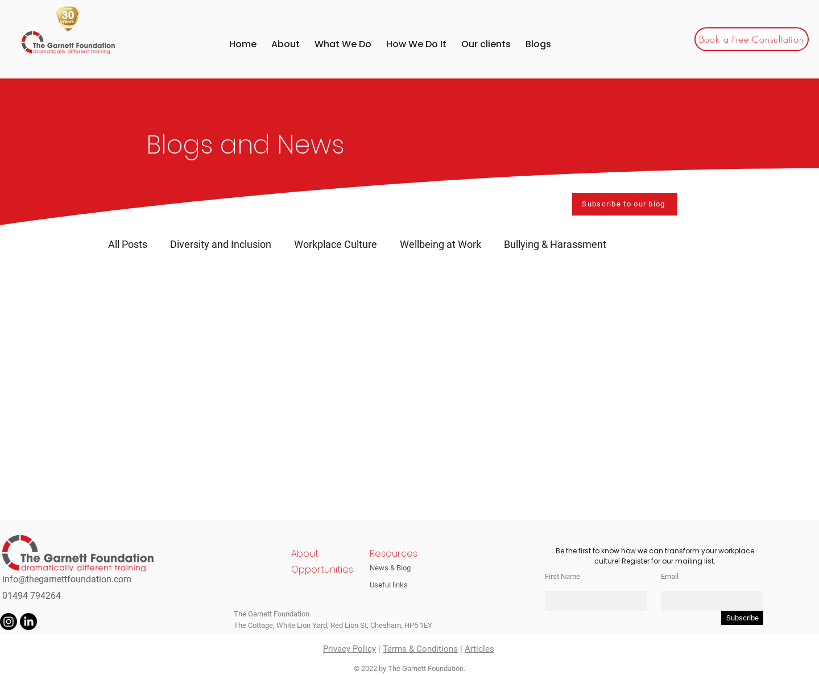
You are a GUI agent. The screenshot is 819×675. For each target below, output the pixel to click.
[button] (486, 44)
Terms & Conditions (420, 649)
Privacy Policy (349, 649)
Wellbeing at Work (440, 244)
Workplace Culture (335, 244)
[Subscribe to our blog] (624, 204)
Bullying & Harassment (555, 244)
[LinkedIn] (28, 621)
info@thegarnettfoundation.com (66, 579)
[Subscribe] (742, 618)
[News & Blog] (395, 567)
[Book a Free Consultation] (751, 39)
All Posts (127, 244)
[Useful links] (395, 584)
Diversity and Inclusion (220, 244)
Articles (479, 649)
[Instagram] (8, 621)
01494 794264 (31, 595)
